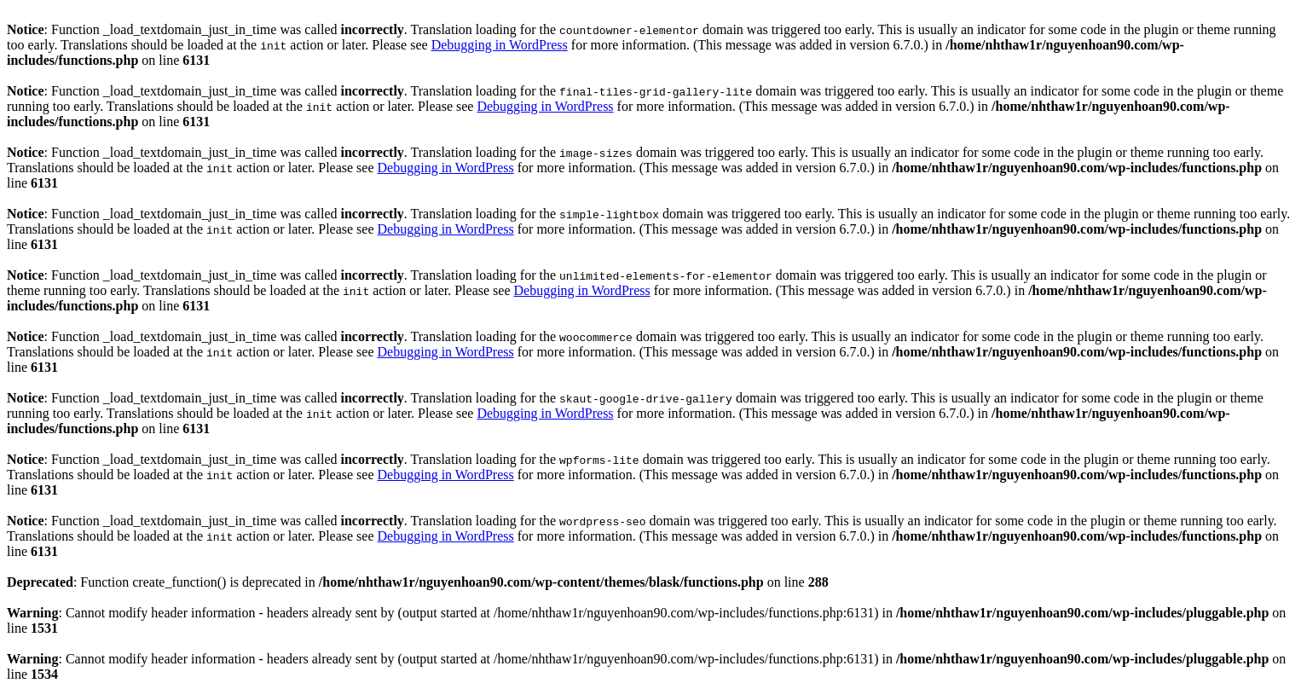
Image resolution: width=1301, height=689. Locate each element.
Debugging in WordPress (499, 45)
